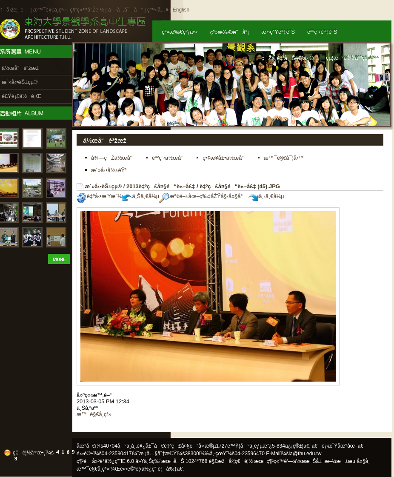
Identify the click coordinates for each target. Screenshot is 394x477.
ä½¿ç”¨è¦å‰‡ (159, 469)
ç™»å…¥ (157, 10)
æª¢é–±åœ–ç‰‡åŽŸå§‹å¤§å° (203, 196)
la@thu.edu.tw (305, 454)
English (181, 10)
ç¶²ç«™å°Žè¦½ (87, 10)
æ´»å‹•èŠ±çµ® (103, 186)
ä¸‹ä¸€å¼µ (266, 196)
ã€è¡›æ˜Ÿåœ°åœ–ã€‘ (338, 446)
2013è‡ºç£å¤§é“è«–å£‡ (160, 186)
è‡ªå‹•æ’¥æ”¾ (99, 196)
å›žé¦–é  (17, 10)
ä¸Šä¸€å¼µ (140, 196)
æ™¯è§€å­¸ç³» (50, 10)
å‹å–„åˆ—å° (125, 10)
